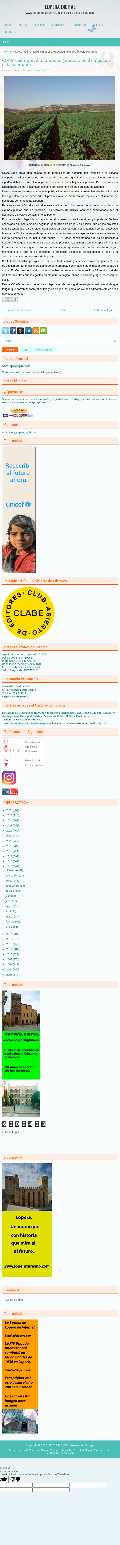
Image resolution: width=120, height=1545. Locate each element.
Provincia (39, 25)
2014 (9, 933)
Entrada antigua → (105, 310)
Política (22, 25)
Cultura (98, 25)
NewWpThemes (30, 1450)
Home (7, 51)
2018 (9, 851)
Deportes (10, 32)
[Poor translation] (15, 1479)
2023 (9, 825)
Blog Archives (44, 349)
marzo (9, 916)
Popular (10, 349)
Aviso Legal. (80, 25)
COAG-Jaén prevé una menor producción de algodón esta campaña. (56, 62)
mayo (9, 906)
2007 (9, 969)
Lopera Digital (14, 1299)
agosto (10, 890)
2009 (9, 959)
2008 (9, 964)
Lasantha (67, 1450)
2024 (9, 820)
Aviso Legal (12, 1132)
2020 (9, 840)
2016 (9, 861)
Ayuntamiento (59, 25)
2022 (9, 830)
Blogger (89, 1445)
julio (8, 896)
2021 (9, 835)
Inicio (8, 25)
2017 (9, 856)
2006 (9, 974)
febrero (10, 921)
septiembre (12, 885)
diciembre (11, 870)
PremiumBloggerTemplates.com (92, 1450)
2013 (9, 938)
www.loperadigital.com (19, 70)
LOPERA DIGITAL (60, 7)
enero (9, 926)
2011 (9, 949)
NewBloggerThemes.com (60, 1453)
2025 (9, 815)
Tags (25, 349)
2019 (9, 846)
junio (8, 901)
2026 (9, 810)
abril (8, 911)
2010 (9, 954)
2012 (9, 944)
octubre (10, 880)
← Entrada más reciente (17, 310)
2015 (9, 866)
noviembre (12, 875)
